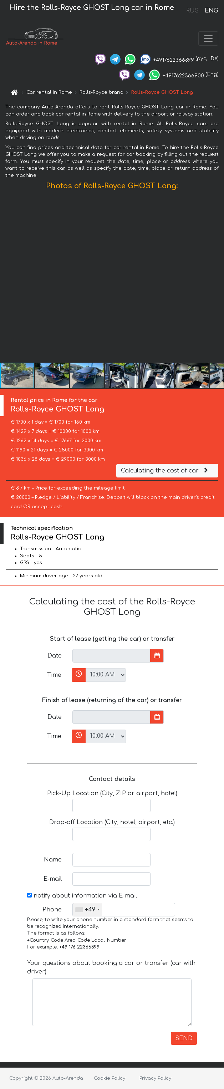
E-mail (53, 879)
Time (54, 675)
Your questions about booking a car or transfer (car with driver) (111, 967)
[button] (217, 278)
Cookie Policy (109, 1078)
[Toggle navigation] (208, 38)
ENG (211, 10)
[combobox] (87, 909)
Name (53, 860)
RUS (192, 10)
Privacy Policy (155, 1078)
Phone (52, 909)
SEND (184, 1038)
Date (54, 656)
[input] (111, 656)
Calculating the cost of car (165, 470)
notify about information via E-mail (82, 896)
